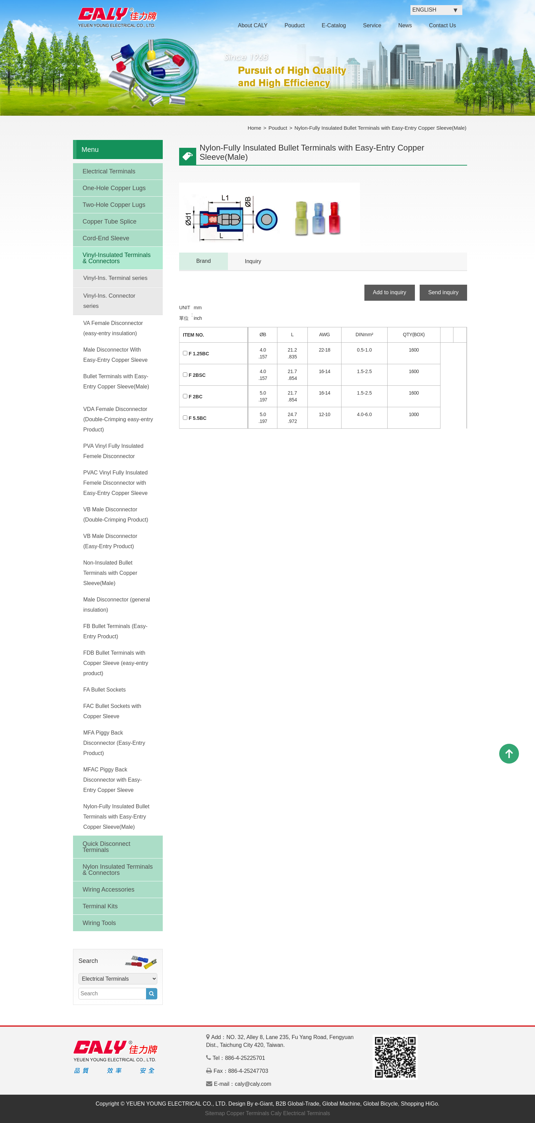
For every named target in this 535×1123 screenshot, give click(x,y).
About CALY (253, 25)
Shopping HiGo (419, 1104)
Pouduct (295, 25)
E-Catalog (334, 25)
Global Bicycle (380, 1104)
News (405, 25)
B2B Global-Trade (297, 1104)
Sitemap (215, 1113)
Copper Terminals (248, 1113)
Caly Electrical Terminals (300, 1113)
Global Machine (341, 1104)
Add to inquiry (389, 292)
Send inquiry (443, 292)
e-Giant (264, 1104)
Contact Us (442, 25)
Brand (203, 261)
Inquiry (253, 261)
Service (372, 25)
